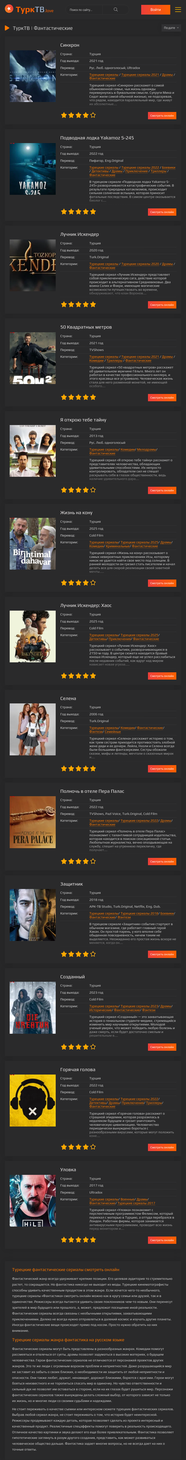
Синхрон (65, 45)
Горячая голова (73, 1044)
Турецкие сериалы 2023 (135, 981)
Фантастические (98, 78)
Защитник (67, 858)
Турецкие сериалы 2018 (135, 888)
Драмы (162, 75)
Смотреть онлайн (162, 111)
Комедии (92, 353)
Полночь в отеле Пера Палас (88, 769)
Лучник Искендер (75, 227)
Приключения (130, 167)
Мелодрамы (142, 439)
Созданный (68, 951)
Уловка (64, 1136)
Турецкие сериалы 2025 (135, 531)
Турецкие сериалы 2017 (103, 1170)
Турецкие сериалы (99, 75)
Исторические (96, 984)
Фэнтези (167, 710)
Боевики (164, 164)
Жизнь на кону (72, 501)
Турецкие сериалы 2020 (135, 256)
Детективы (93, 167)
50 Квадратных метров (82, 320)
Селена (64, 680)
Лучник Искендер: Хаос (82, 591)
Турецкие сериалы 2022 (135, 164)
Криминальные (113, 535)
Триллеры (152, 167)
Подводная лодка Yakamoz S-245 (93, 134)
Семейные (93, 713)
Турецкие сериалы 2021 (135, 75)
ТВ (35, 9)
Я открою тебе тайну (79, 408)
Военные (123, 1166)
